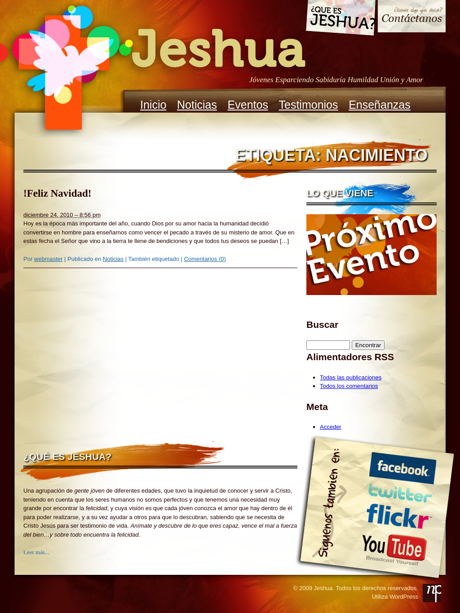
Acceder (330, 426)
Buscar (322, 324)
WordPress (403, 596)
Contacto (412, 17)
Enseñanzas (380, 104)
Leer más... (36, 552)
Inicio (153, 104)
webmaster (48, 259)
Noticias (197, 104)
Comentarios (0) (205, 259)
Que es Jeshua (340, 19)
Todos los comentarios (349, 386)
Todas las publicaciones (350, 377)
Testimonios (308, 104)
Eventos (248, 104)
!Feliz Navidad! (57, 193)
